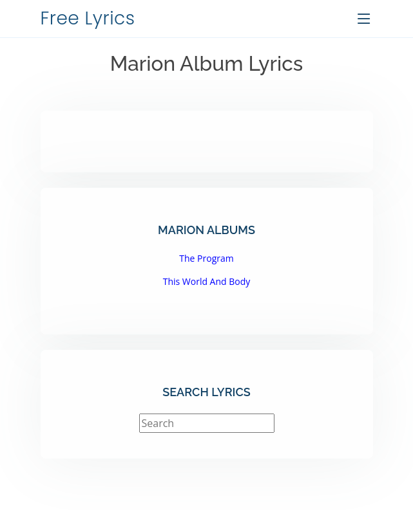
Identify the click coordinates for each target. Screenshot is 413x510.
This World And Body (207, 281)
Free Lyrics (88, 18)
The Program (206, 258)
